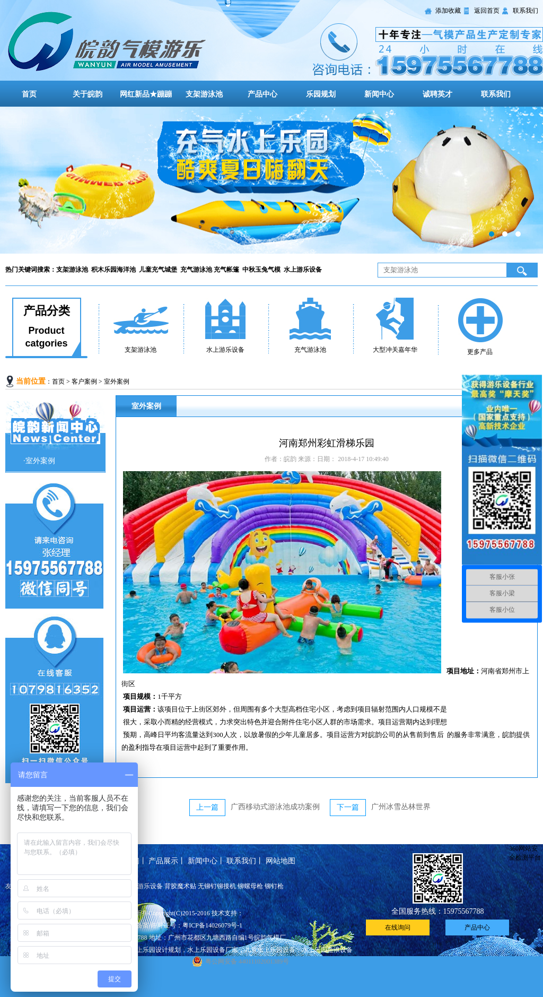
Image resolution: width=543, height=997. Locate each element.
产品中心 (262, 94)
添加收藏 (448, 10)
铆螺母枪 (250, 886)
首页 (29, 94)
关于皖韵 (87, 94)
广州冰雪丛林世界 (401, 807)
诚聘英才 (437, 94)
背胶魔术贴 (180, 886)
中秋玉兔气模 (262, 269)
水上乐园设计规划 (155, 949)
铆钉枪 (274, 886)
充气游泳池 (197, 269)
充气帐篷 (228, 269)
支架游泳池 (204, 94)
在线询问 (397, 927)
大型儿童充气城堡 (271, 180)
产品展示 (163, 861)
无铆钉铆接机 (217, 886)
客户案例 (84, 381)
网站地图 (280, 861)
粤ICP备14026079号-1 (212, 925)
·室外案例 (39, 461)
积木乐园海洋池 (114, 269)
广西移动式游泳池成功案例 (275, 807)
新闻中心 (379, 94)
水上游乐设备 (303, 269)
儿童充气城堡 (159, 269)
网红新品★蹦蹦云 (146, 101)
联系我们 (525, 10)
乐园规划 (321, 94)
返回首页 (487, 10)
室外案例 (116, 381)
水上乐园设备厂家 (212, 949)
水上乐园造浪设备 (327, 949)
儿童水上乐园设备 (269, 949)
